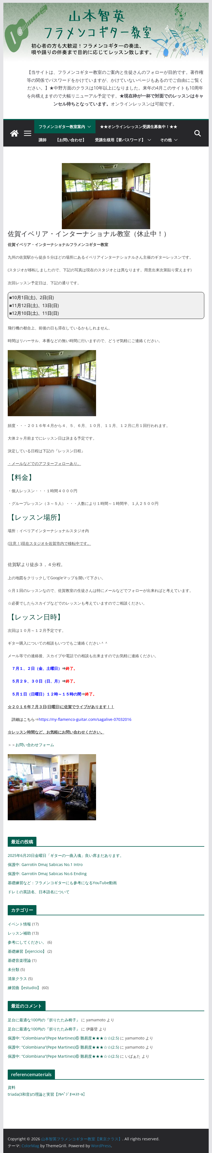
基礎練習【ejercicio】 (27, 951)
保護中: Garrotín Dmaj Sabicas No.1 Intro (45, 864)
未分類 (13, 969)
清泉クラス (17, 978)
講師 (42, 139)
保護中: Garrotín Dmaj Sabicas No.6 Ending (47, 873)
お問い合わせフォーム (34, 744)
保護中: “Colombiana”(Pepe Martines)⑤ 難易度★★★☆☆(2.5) (63, 1047)
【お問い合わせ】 (70, 139)
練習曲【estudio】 (24, 987)
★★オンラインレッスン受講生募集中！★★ (138, 126)
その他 (166, 139)
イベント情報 (19, 924)
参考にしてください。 (27, 942)
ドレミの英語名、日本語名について (39, 891)
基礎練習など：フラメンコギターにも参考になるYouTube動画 (62, 882)
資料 (11, 1087)
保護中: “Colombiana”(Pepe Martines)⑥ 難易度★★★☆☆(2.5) (63, 1038)
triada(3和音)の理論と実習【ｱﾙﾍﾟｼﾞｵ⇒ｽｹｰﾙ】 (47, 1094)
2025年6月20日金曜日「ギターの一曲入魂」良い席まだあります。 (66, 855)
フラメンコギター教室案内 (62, 126)
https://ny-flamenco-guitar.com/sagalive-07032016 (85, 719)
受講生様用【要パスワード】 (120, 139)
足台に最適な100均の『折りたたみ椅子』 (44, 1019)
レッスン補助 (19, 933)
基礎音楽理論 (19, 960)
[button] (88, 127)
